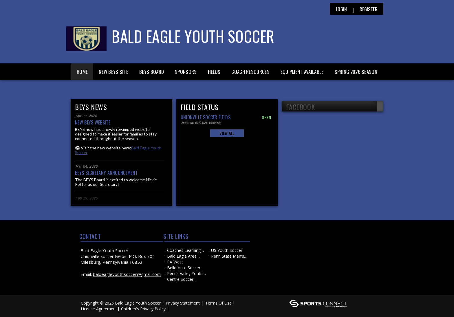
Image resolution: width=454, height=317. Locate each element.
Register (369, 9)
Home (82, 71)
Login (341, 9)
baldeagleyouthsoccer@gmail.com (127, 274)
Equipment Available (302, 71)
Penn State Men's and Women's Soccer (227, 256)
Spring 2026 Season (356, 71)
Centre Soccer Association (180, 279)
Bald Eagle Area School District (182, 256)
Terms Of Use (218, 303)
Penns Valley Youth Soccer (185, 273)
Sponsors (186, 71)
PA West (175, 262)
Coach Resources (250, 71)
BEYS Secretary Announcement (106, 172)
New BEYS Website (92, 122)
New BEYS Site (113, 71)
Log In (179, 308)
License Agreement (99, 308)
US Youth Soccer (226, 250)
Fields (214, 71)
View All (226, 133)
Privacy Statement (183, 303)
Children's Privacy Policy (143, 308)
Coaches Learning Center (184, 250)
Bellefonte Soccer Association (183, 268)
